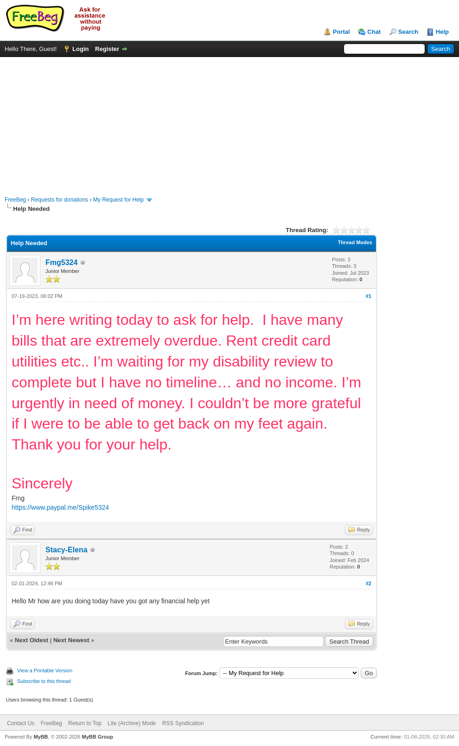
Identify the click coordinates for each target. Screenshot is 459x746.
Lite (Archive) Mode (132, 723)
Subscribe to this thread (44, 681)
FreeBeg (15, 199)
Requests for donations (59, 199)
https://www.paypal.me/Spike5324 (60, 507)
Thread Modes (355, 242)
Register (107, 48)
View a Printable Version (44, 670)
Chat (374, 31)
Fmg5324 (61, 262)
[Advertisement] (229, 122)
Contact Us (20, 723)
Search (408, 31)
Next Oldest (31, 640)
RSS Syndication (183, 723)
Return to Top (85, 723)
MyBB (40, 737)
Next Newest (71, 640)
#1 (368, 296)
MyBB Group (97, 737)
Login (80, 48)
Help (442, 31)
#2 (368, 583)
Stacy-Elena (66, 550)
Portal (341, 31)
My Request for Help (118, 199)
